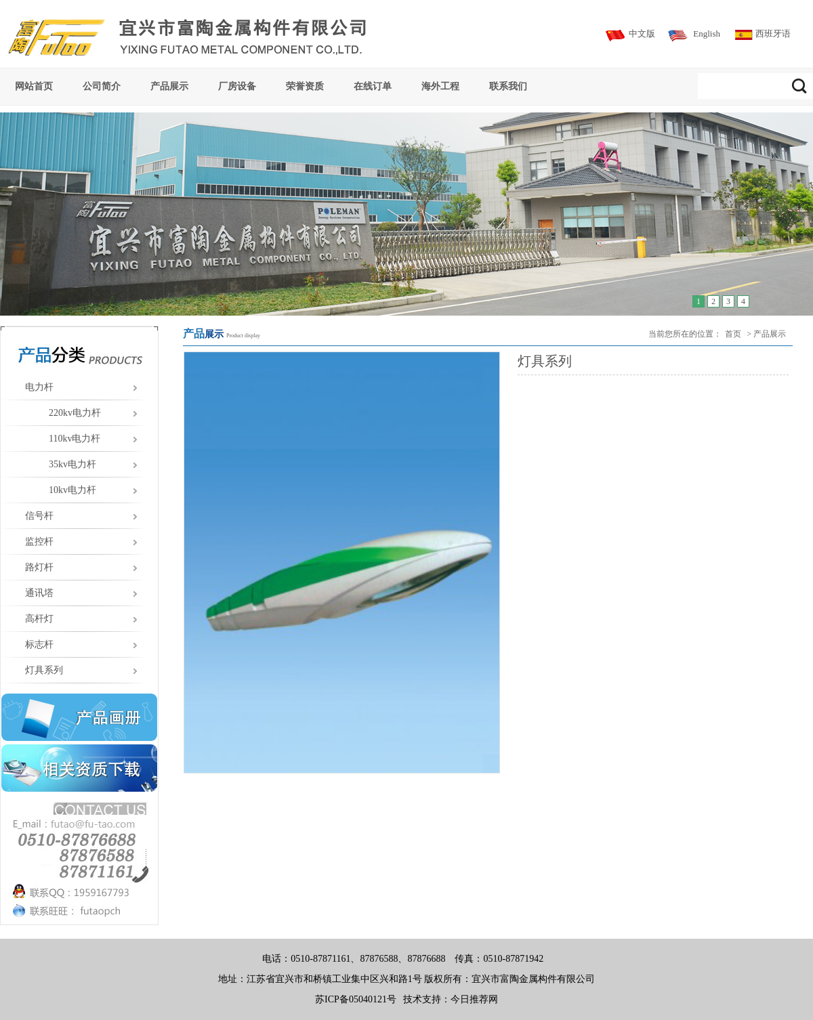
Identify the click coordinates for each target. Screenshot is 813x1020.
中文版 (642, 33)
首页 (733, 334)
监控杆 (39, 541)
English (706, 33)
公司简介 (102, 86)
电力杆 (39, 387)
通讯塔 (39, 593)
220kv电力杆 (75, 413)
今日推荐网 (474, 999)
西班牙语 (773, 33)
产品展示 (169, 86)
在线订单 (373, 86)
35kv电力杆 (72, 464)
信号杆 (39, 516)
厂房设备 (237, 86)
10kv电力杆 (72, 490)
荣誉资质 (305, 86)
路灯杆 (39, 567)
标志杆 (39, 644)
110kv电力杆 (74, 438)
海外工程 (440, 86)
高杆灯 (39, 619)
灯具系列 (44, 670)
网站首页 (34, 86)
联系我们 (508, 86)
